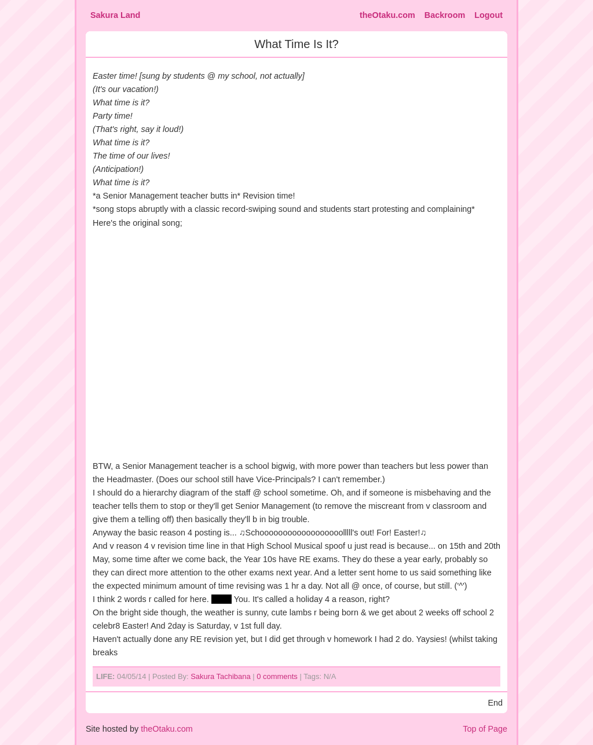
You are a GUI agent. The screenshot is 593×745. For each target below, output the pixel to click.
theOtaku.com (387, 15)
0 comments (277, 676)
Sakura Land (115, 15)
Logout (488, 15)
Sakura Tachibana (220, 676)
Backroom (444, 15)
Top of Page (485, 728)
